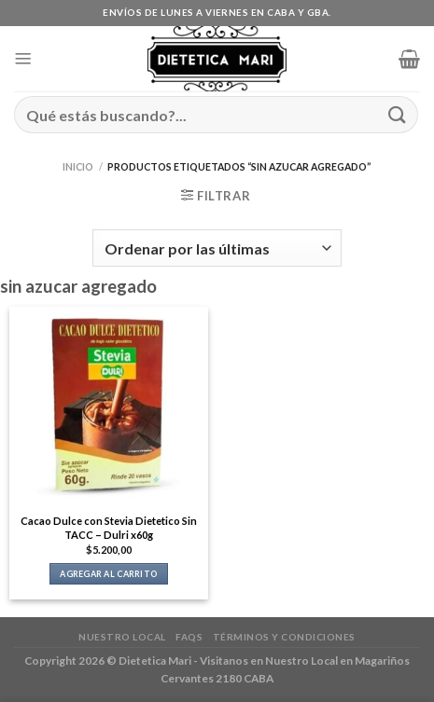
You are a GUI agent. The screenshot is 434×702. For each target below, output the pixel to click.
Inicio (78, 166)
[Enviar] (397, 114)
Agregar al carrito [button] (108, 574)
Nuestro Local (122, 636)
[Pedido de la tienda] (217, 248)
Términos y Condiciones (284, 636)
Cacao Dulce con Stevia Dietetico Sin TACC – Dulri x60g (109, 528)
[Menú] (23, 58)
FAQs (189, 636)
